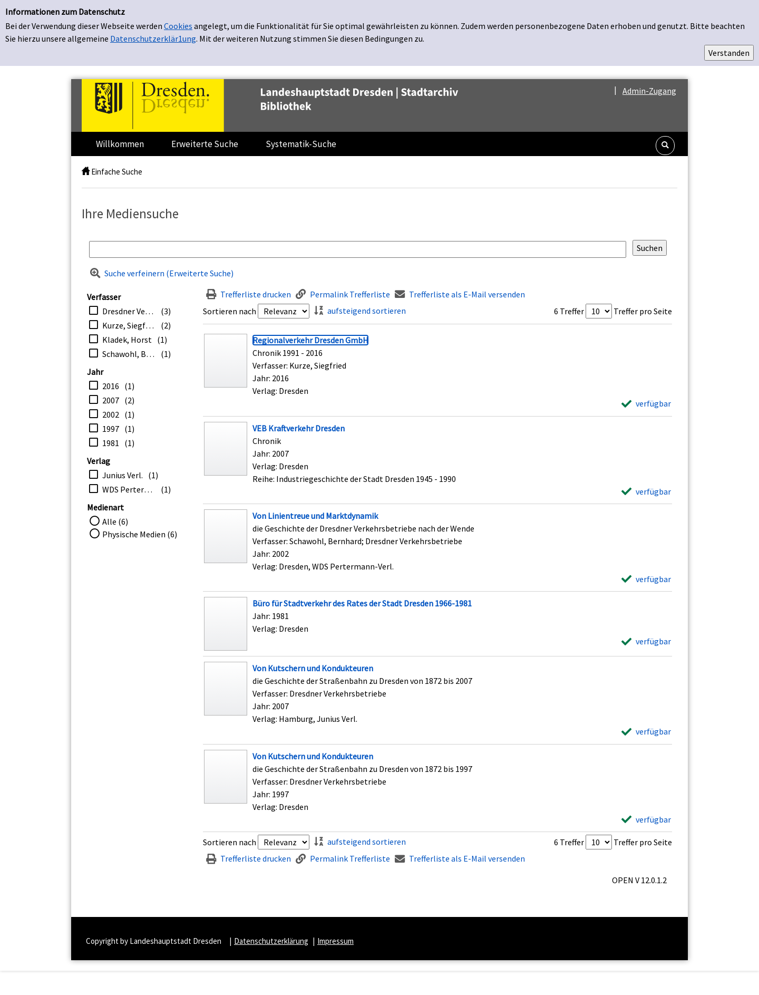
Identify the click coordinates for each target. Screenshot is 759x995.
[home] (86, 172)
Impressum (335, 941)
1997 (110, 428)
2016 (110, 386)
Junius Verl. (122, 475)
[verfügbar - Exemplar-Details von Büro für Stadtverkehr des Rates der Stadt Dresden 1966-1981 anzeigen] (646, 641)
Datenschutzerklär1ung (153, 38)
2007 (110, 400)
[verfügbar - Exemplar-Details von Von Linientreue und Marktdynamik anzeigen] (646, 579)
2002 (110, 414)
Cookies (178, 26)
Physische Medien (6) (139, 534)
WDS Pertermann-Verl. (128, 489)
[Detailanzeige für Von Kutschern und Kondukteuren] (312, 668)
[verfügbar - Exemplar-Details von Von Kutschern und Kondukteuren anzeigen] (646, 731)
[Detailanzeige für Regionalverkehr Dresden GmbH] (310, 340)
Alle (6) (115, 521)
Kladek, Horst (127, 339)
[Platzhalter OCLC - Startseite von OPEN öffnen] (292, 105)
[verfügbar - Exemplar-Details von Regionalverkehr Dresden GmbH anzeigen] (646, 403)
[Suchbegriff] (357, 249)
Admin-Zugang (649, 90)
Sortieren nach (229, 311)
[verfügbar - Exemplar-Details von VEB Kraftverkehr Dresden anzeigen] (646, 491)
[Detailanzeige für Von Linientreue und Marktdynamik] (315, 515)
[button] (665, 145)
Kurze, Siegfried (128, 325)
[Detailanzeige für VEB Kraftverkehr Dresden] (298, 428)
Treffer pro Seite (643, 311)
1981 (110, 443)
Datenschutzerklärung (271, 941)
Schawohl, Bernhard (128, 354)
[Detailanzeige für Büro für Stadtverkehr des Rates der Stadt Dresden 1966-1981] (362, 603)
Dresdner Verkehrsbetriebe (128, 311)
